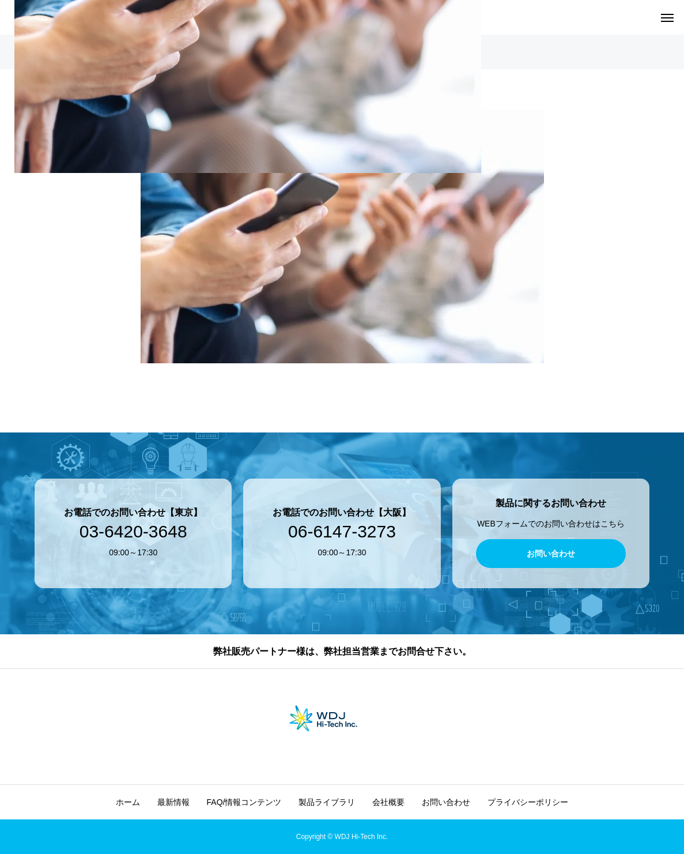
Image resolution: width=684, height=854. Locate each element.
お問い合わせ (446, 802)
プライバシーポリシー (528, 802)
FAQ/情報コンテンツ (244, 802)
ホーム (128, 802)
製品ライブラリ (326, 802)
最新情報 (173, 802)
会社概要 (388, 802)
